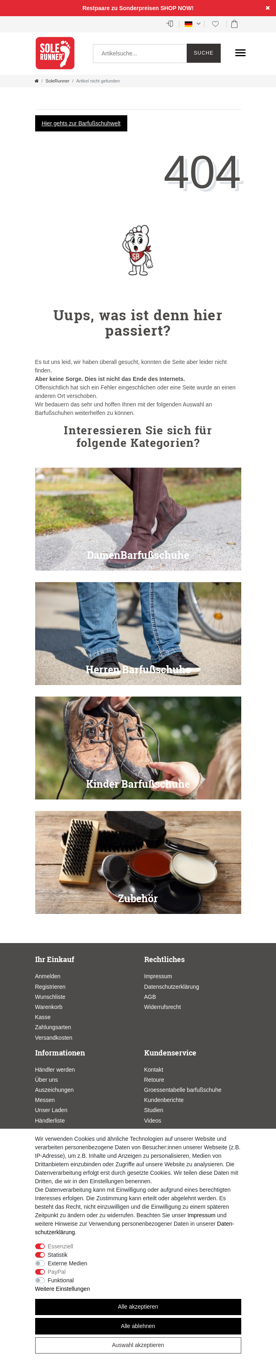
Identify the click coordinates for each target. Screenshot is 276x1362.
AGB (150, 997)
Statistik (57, 1255)
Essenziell (60, 1246)
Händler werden (55, 1069)
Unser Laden (51, 1110)
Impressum (158, 976)
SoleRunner (58, 80)
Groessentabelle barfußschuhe (182, 1090)
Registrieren (50, 986)
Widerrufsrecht (162, 1007)
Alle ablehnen (138, 1326)
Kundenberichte (164, 1100)
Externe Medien (67, 1263)
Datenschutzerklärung (171, 986)
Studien (153, 1110)
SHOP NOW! (177, 8)
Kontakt (153, 1069)
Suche (203, 53)
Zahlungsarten (53, 1027)
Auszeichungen (54, 1090)
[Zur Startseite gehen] (37, 80)
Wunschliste (50, 997)
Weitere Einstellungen (62, 1289)
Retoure (154, 1079)
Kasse (43, 1017)
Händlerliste (50, 1120)
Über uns (46, 1079)
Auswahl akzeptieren (138, 1345)
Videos (153, 1120)
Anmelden (48, 976)
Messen (45, 1100)
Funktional (61, 1280)
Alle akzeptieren (138, 1306)
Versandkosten (54, 1037)
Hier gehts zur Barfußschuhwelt (81, 123)
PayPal (56, 1272)
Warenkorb (49, 1007)
